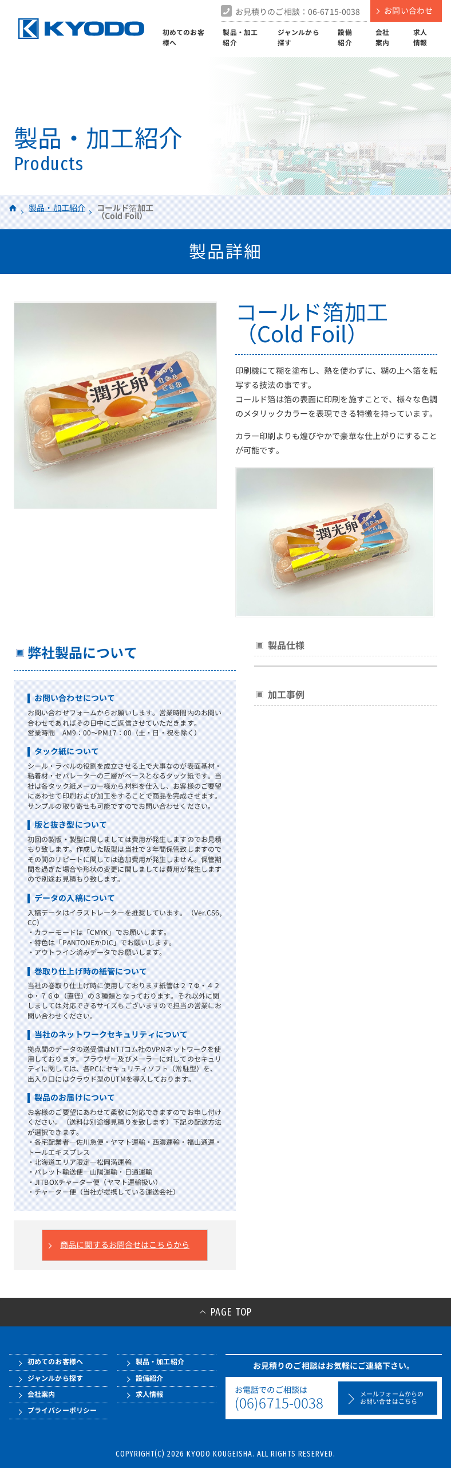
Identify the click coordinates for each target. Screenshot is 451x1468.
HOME (13, 208)
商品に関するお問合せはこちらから (124, 1245)
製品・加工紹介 (240, 38)
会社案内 (382, 38)
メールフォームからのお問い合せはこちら (392, 1397)
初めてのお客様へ (183, 38)
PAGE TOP (231, 1312)
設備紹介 (344, 38)
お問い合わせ (408, 10)
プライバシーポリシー (62, 1410)
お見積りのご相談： (297, 11)
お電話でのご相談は (284, 1398)
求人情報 (420, 38)
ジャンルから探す (298, 38)
